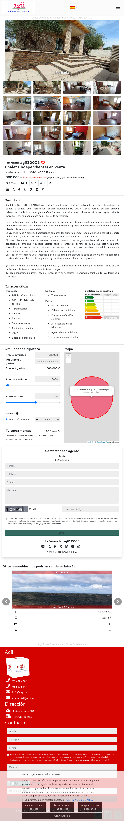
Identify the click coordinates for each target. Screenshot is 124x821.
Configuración (62, 815)
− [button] (68, 360)
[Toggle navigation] (118, 7)
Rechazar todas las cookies (62, 806)
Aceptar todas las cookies (34, 806)
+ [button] (68, 356)
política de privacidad (51, 523)
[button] (6, 601)
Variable (24, 419)
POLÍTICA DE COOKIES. (79, 799)
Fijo (11, 419)
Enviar (62, 532)
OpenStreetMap (102, 442)
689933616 (62, 459)
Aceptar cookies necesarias (90, 806)
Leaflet (90, 442)
